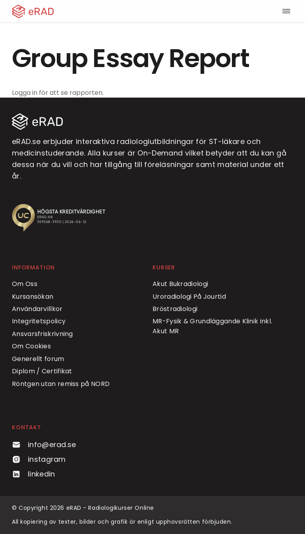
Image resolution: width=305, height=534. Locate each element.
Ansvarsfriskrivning (42, 333)
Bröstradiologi (174, 308)
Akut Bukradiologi (180, 283)
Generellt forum (38, 358)
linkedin (33, 474)
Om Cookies (31, 346)
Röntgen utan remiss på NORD (61, 383)
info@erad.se (44, 444)
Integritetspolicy (39, 321)
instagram (39, 459)
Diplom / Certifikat (42, 371)
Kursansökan (32, 296)
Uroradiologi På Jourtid (189, 296)
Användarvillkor (37, 308)
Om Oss (24, 283)
